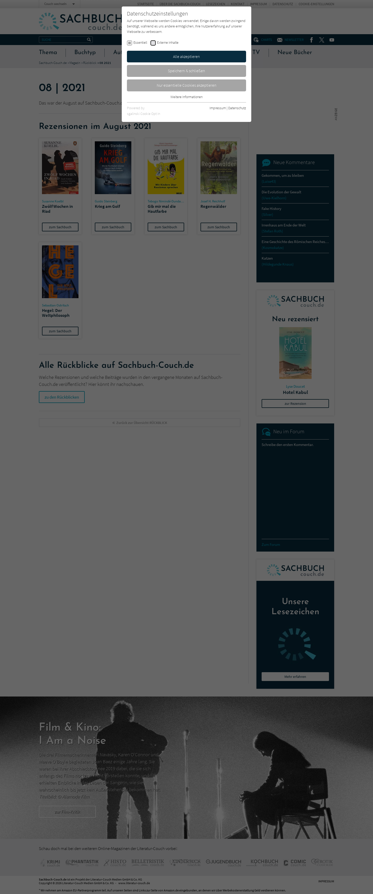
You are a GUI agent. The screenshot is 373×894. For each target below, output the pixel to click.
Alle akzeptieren (186, 56)
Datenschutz (237, 108)
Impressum (218, 108)
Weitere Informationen (186, 96)
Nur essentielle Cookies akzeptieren (187, 85)
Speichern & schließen (186, 70)
